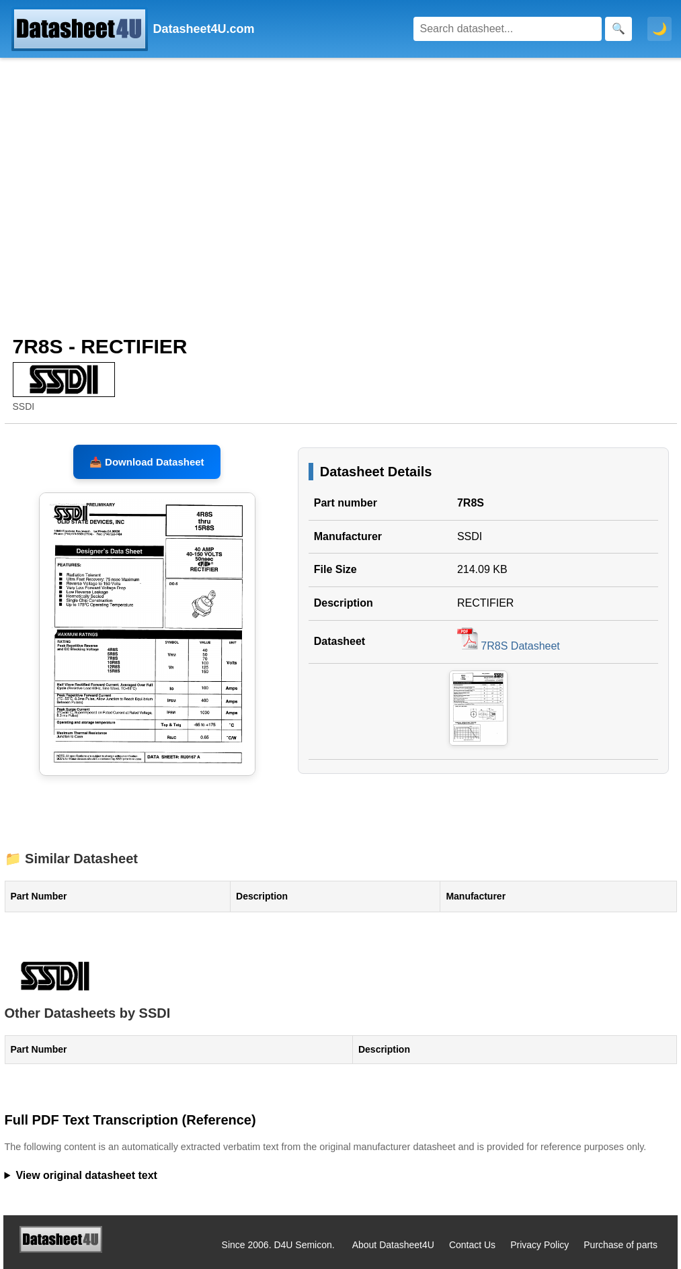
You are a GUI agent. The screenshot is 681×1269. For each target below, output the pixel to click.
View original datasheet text (86, 1175)
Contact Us (472, 1244)
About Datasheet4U (393, 1244)
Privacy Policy (539, 1244)
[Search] (507, 29)
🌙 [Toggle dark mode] (659, 29)
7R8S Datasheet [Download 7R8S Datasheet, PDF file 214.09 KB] (508, 646)
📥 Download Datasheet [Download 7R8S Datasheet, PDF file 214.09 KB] (146, 462)
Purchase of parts (620, 1244)
